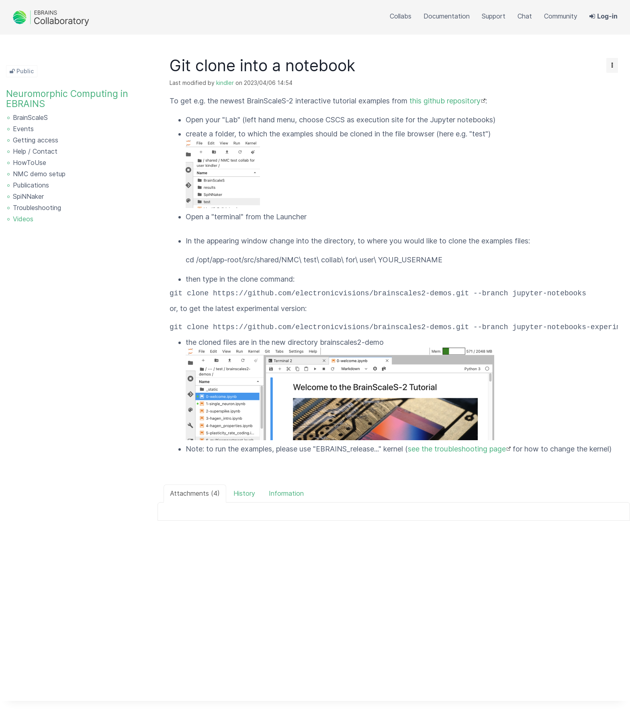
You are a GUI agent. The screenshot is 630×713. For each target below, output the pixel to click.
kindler (225, 82)
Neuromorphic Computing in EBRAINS (67, 98)
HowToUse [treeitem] (29, 163)
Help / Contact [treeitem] (35, 151)
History (244, 493)
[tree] (78, 169)
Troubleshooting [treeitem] (37, 208)
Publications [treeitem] (31, 185)
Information (286, 493)
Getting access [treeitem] (35, 140)
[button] (560, 16)
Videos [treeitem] (23, 219)
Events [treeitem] (23, 129)
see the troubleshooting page (457, 449)
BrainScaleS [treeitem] (30, 117)
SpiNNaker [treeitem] (28, 196)
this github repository (445, 101)
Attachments (195, 493)
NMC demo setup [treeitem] (39, 174)
